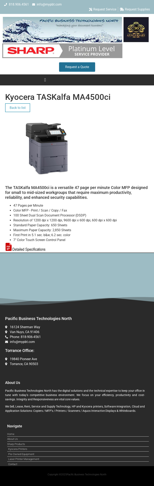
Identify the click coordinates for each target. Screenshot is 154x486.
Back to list (18, 108)
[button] (45, 79)
